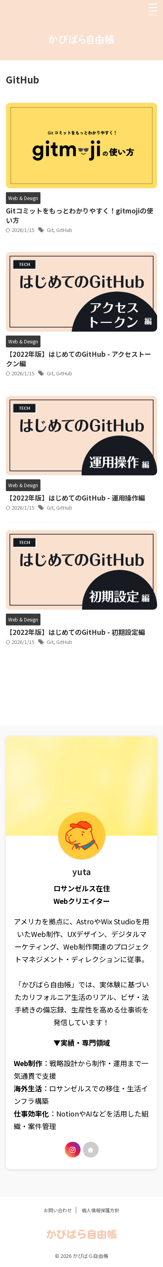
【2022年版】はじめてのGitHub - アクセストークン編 (78, 358)
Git (50, 230)
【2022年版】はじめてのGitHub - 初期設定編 (75, 632)
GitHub (64, 230)
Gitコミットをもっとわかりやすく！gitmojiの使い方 (79, 215)
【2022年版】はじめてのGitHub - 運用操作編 (75, 498)
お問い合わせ (58, 1210)
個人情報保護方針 (100, 1210)
